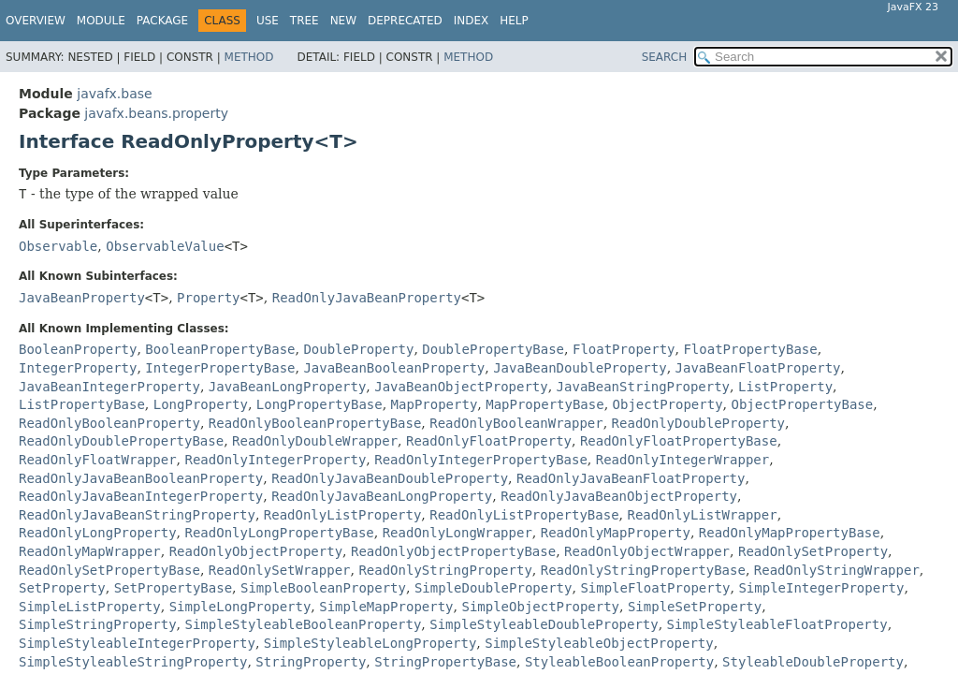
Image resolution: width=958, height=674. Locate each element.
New (343, 20)
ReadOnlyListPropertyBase (523, 514)
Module (101, 20)
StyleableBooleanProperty (619, 661)
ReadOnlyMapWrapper (90, 551)
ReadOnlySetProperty (813, 551)
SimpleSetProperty (695, 606)
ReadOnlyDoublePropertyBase (121, 440)
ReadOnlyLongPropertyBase (278, 532)
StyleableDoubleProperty (813, 661)
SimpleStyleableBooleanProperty (302, 624)
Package (162, 20)
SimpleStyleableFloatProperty (777, 624)
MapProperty (434, 404)
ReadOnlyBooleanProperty (109, 423)
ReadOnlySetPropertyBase (109, 570)
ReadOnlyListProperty (343, 514)
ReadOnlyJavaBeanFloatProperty (630, 478)
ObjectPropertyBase (802, 404)
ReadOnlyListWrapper (702, 514)
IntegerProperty (78, 367)
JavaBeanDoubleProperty (579, 367)
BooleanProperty (78, 349)
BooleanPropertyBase (220, 349)
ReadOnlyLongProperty (98, 532)
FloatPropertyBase (750, 349)
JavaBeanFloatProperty (758, 367)
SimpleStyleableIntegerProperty (137, 643)
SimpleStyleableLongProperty (370, 643)
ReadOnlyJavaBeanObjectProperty (619, 496)
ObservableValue (165, 246)
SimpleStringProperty (98, 624)
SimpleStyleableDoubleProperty (543, 624)
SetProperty (62, 587)
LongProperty (200, 404)
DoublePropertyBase (493, 349)
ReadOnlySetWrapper (280, 570)
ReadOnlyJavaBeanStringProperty (137, 514)
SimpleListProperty (90, 606)
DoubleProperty (358, 349)
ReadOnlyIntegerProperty (275, 459)
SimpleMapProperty (386, 606)
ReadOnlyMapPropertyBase (789, 532)
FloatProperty (624, 349)
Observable (58, 246)
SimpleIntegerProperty (821, 587)
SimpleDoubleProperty (493, 587)
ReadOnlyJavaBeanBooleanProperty (141, 478)
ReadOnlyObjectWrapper (647, 551)
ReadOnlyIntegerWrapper (682, 459)
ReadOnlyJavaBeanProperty (366, 297)
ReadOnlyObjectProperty (255, 551)
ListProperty (785, 386)
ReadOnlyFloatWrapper (98, 459)
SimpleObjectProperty (540, 606)
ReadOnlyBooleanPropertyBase (315, 423)
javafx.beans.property (156, 113)
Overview (35, 20)
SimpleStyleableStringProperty (133, 661)
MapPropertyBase (544, 404)
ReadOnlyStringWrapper (837, 570)
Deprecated (405, 20)
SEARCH (665, 57)
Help (514, 20)
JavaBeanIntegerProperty (109, 386)
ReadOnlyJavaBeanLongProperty (381, 496)
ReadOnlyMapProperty (615, 532)
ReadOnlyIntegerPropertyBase (481, 459)
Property (208, 297)
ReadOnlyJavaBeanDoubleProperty (389, 478)
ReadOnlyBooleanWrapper (515, 423)
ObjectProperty (668, 404)
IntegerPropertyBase (220, 367)
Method (249, 57)
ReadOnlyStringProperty (444, 570)
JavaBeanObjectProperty (460, 386)
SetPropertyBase (173, 587)
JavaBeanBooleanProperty (394, 367)
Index (471, 20)
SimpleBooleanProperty (323, 587)
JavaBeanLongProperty (288, 386)
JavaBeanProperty (82, 297)
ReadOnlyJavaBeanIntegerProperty (141, 496)
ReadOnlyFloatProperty (489, 440)
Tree (304, 20)
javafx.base (114, 93)
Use (267, 20)
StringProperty (310, 661)
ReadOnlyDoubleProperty (698, 423)
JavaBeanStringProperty (643, 386)
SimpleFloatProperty (655, 587)
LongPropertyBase (319, 404)
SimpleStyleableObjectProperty (599, 643)
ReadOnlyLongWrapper (457, 532)
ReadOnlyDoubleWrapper (315, 440)
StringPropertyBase (445, 661)
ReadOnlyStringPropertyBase (643, 570)
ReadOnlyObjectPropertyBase (453, 551)
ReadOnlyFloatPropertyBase (678, 440)
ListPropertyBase (82, 404)
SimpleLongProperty (240, 606)
